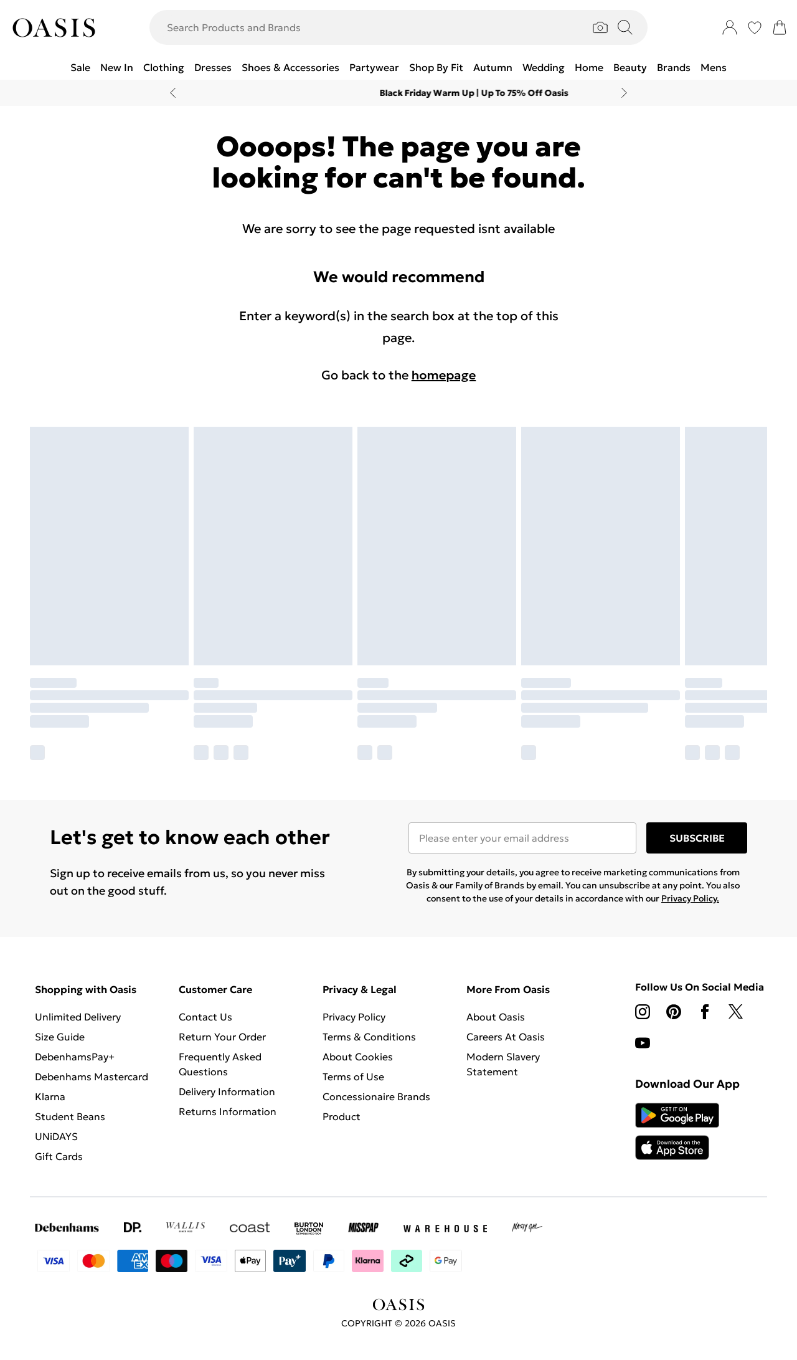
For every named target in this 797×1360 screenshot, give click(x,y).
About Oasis (495, 1016)
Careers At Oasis (505, 1036)
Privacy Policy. (690, 898)
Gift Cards (59, 1156)
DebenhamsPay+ (75, 1056)
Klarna (50, 1096)
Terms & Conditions (369, 1036)
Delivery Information (227, 1091)
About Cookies (358, 1056)
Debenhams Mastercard (91, 1076)
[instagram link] (642, 1011)
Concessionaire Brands (376, 1096)
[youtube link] (642, 1042)
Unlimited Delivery (78, 1016)
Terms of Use (353, 1076)
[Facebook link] (704, 1011)
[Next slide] (624, 93)
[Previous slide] (173, 93)
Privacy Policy (354, 1016)
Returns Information (227, 1111)
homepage (444, 375)
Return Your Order (222, 1036)
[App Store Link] (677, 1131)
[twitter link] (736, 1011)
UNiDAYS (56, 1136)
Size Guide (60, 1036)
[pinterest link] (673, 1011)
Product (342, 1116)
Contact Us (205, 1016)
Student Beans (70, 1116)
